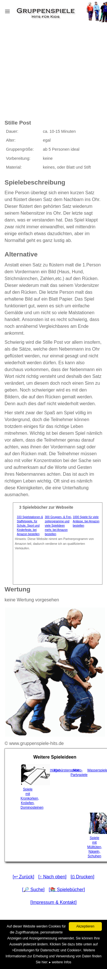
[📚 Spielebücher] (67, 889)
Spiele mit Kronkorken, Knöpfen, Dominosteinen (28, 786)
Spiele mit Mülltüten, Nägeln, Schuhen (95, 835)
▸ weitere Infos (60, 962)
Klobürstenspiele (61, 770)
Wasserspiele (95, 770)
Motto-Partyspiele (78, 772)
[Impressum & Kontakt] (54, 902)
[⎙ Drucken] (82, 876)
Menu (15, 10)
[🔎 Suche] (33, 889)
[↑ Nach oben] (52, 876)
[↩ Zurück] (23, 876)
